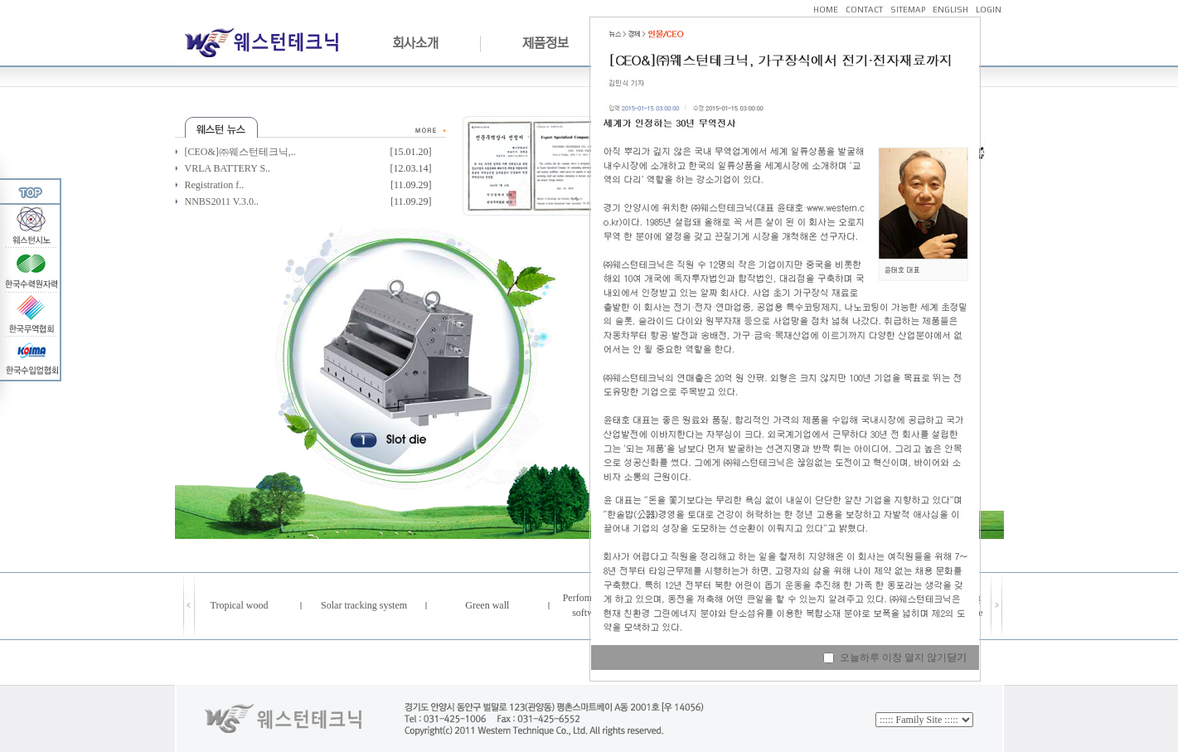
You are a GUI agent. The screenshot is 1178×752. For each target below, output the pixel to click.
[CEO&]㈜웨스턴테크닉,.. (240, 152)
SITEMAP (907, 9)
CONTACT (864, 9)
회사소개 (415, 43)
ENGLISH (950, 9)
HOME (825, 9)
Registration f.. (215, 185)
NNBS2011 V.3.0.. (222, 201)
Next (569, 360)
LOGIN (988, 9)
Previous (262, 360)
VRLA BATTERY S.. (228, 168)
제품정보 (545, 43)
